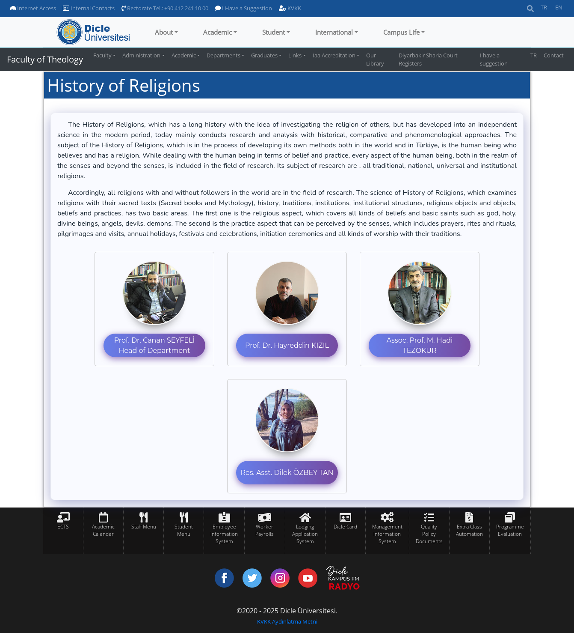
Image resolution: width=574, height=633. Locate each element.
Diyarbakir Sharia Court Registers (428, 59)
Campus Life (401, 32)
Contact (554, 55)
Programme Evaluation (510, 530)
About (164, 32)
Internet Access (33, 8)
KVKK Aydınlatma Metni (287, 621)
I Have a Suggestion (243, 8)
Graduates (264, 55)
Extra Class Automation (469, 530)
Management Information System (387, 534)
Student (273, 32)
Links (295, 55)
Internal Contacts (89, 8)
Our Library (375, 59)
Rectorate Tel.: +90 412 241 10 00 (164, 8)
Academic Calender (103, 530)
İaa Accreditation (334, 55)
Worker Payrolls (264, 530)
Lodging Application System (305, 534)
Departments (223, 55)
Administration (141, 55)
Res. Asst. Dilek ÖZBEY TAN (287, 473)
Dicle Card (345, 526)
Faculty (102, 55)
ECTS (63, 526)
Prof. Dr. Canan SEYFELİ (154, 340)
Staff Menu (143, 526)
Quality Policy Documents (429, 534)
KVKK (290, 8)
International (334, 32)
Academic (217, 32)
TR (544, 7)
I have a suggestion (494, 59)
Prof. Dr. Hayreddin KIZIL (287, 345)
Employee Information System (224, 534)
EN (558, 7)
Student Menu (184, 530)
